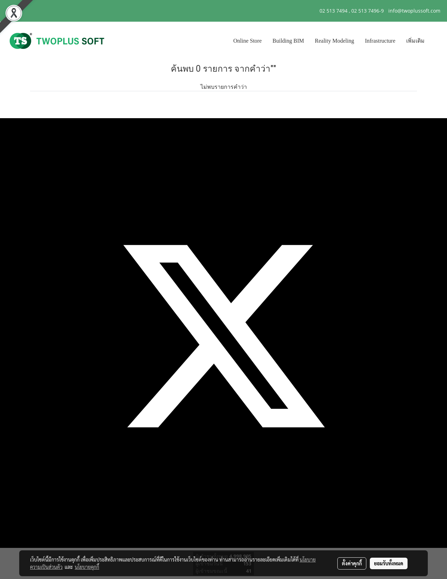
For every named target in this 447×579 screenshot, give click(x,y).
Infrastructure (380, 41)
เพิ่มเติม (415, 41)
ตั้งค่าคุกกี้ (352, 563)
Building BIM (288, 41)
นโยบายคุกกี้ (87, 567)
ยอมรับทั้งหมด (388, 563)
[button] (436, 41)
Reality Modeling (334, 41)
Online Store (247, 41)
